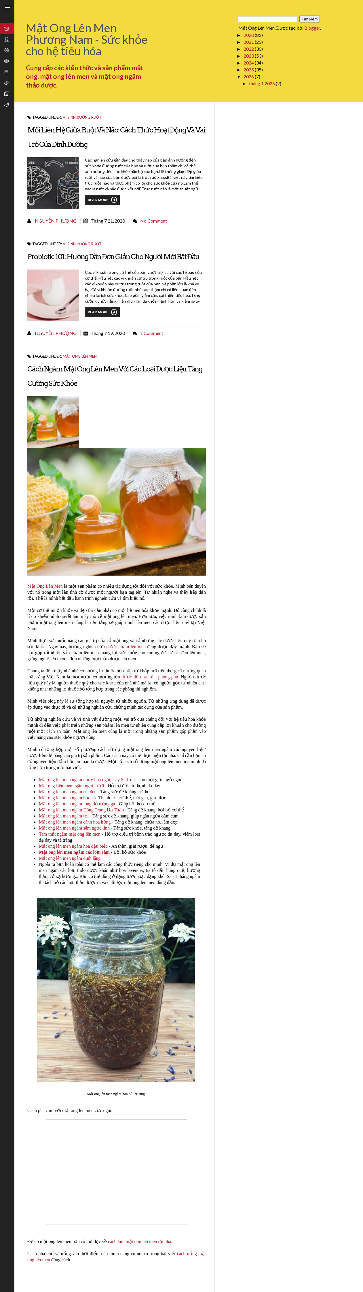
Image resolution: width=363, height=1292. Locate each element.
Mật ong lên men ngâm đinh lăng (69, 858)
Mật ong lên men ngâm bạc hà (67, 797)
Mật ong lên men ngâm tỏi (64, 815)
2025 (249, 69)
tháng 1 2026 (262, 83)
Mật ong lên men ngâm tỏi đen (67, 791)
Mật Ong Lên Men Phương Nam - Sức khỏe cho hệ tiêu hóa (87, 39)
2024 (249, 62)
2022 (249, 49)
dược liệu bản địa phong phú (149, 676)
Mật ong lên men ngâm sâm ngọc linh (74, 828)
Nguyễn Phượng (55, 220)
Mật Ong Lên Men (45, 586)
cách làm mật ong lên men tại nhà (139, 1241)
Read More (102, 200)
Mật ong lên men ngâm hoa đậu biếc (73, 846)
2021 (249, 42)
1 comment (151, 333)
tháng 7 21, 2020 (108, 220)
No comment (153, 220)
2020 (249, 35)
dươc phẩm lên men (126, 646)
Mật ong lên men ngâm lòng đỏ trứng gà (77, 803)
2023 (249, 55)
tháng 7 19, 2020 (108, 333)
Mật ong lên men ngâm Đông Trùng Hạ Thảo (81, 809)
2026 (249, 76)
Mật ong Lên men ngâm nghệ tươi (71, 785)
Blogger (312, 28)
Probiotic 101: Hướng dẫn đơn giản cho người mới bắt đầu (113, 256)
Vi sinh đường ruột (82, 117)
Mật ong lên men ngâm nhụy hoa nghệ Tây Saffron (87, 779)
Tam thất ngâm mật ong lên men (69, 834)
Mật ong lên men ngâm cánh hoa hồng (75, 821)
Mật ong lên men (80, 356)
